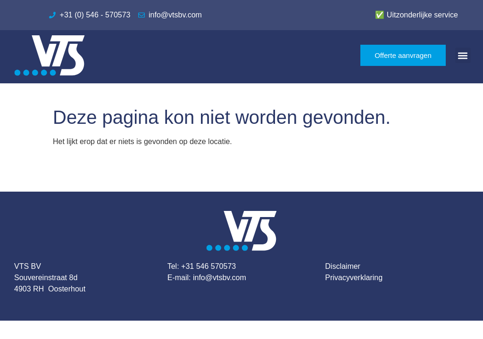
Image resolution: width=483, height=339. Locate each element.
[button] (463, 55)
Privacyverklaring (354, 278)
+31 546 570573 (208, 266)
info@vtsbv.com (219, 278)
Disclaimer (342, 266)
